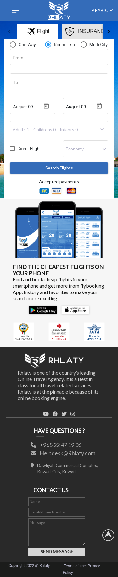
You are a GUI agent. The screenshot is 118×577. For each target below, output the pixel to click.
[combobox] (59, 58)
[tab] (26, 31)
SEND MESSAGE (57, 551)
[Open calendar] (46, 106)
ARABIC (102, 10)
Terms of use (75, 566)
